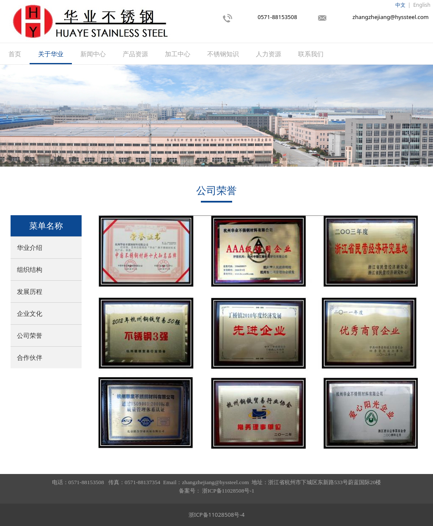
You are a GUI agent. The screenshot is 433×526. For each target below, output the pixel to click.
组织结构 (29, 269)
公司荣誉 (29, 335)
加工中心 (177, 53)
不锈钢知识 (223, 53)
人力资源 (268, 53)
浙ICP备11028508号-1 (228, 491)
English (421, 4)
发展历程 (29, 291)
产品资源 (135, 53)
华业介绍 (29, 247)
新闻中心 (93, 53)
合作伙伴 (29, 357)
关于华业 (50, 53)
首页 (14, 53)
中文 (400, 4)
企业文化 (29, 313)
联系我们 (310, 53)
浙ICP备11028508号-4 (217, 514)
